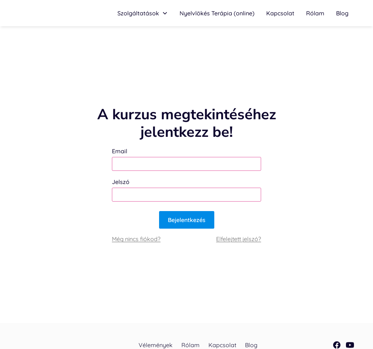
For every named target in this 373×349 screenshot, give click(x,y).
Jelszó (120, 181)
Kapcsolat (280, 13)
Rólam (315, 13)
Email (119, 151)
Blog (342, 13)
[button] (143, 13)
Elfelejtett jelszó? (238, 239)
